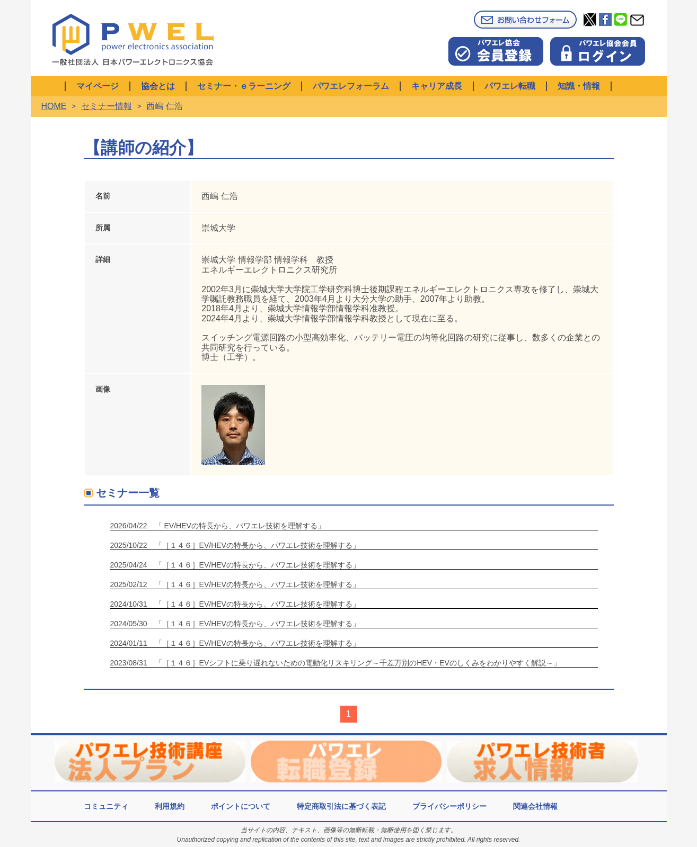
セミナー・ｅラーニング (243, 86)
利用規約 (169, 806)
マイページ (97, 86)
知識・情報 (579, 86)
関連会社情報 (535, 806)
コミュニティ (106, 806)
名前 (102, 196)
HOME (54, 106)
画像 (102, 389)
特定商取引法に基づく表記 (341, 806)
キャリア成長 (436, 86)
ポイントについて (240, 806)
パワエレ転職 (509, 86)
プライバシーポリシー (449, 806)
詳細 (102, 259)
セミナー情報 (106, 106)
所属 (102, 227)
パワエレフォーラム (351, 86)
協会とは (158, 86)
